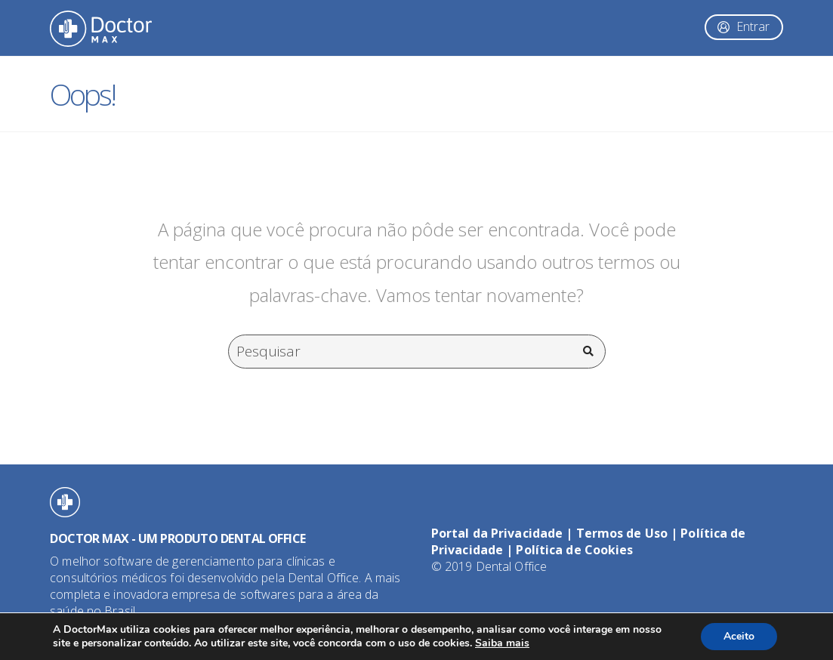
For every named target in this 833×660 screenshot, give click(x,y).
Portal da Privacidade (497, 533)
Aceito (738, 636)
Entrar (753, 26)
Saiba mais (502, 643)
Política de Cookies (574, 549)
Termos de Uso (622, 533)
